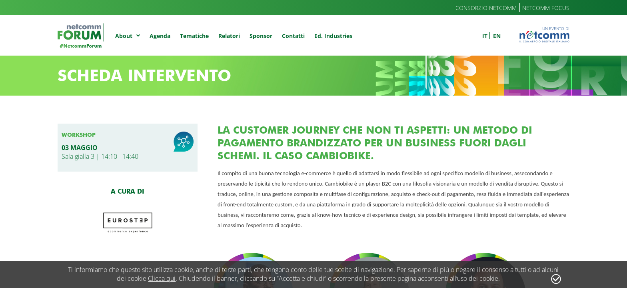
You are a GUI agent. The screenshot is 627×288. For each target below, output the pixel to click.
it (484, 36)
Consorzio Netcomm (486, 8)
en (497, 36)
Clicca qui (162, 278)
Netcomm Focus (545, 8)
